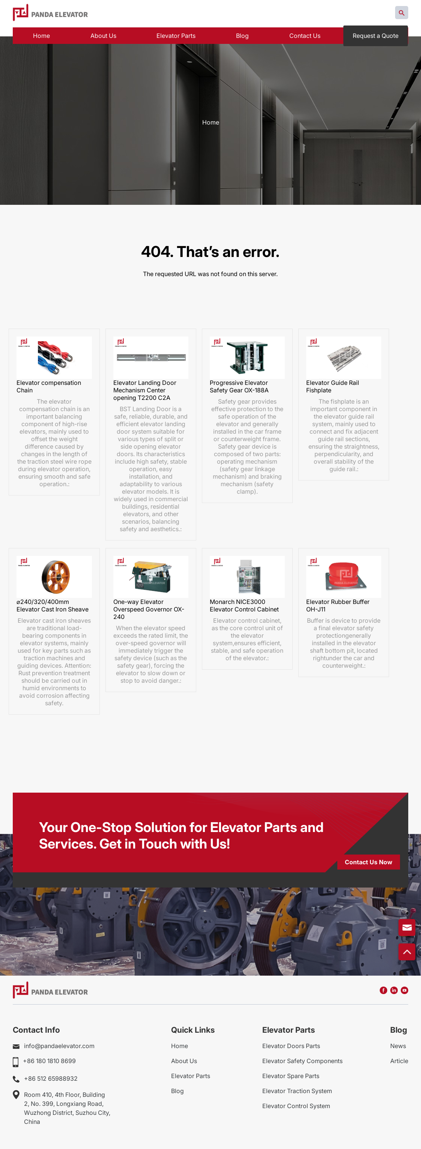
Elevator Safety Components (302, 1057)
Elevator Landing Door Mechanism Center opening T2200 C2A (144, 386)
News (398, 1042)
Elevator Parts (190, 1072)
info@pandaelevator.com (59, 1042)
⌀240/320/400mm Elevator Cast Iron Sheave (53, 602)
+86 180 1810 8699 (49, 1057)
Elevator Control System (296, 1102)
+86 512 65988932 (51, 1075)
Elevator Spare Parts (290, 1072)
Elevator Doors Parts (291, 1042)
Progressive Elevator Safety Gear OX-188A (239, 382)
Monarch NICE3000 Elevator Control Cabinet (244, 602)
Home (210, 122)
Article (399, 1057)
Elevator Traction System (297, 1087)
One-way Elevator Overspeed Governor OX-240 (148, 606)
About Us (184, 1057)
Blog (177, 1087)
